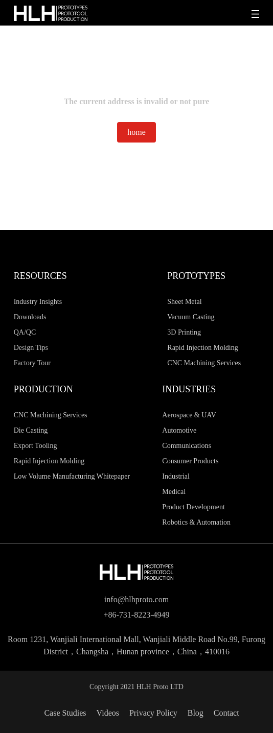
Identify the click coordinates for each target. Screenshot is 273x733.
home (136, 132)
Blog (195, 712)
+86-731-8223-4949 (136, 614)
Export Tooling (35, 446)
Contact (226, 712)
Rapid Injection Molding (49, 461)
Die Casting (31, 430)
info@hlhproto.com (136, 599)
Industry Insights (38, 301)
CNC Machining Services (50, 415)
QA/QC (25, 332)
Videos (108, 712)
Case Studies (65, 712)
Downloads (30, 317)
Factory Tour (32, 363)
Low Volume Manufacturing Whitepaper (72, 476)
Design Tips (31, 347)
